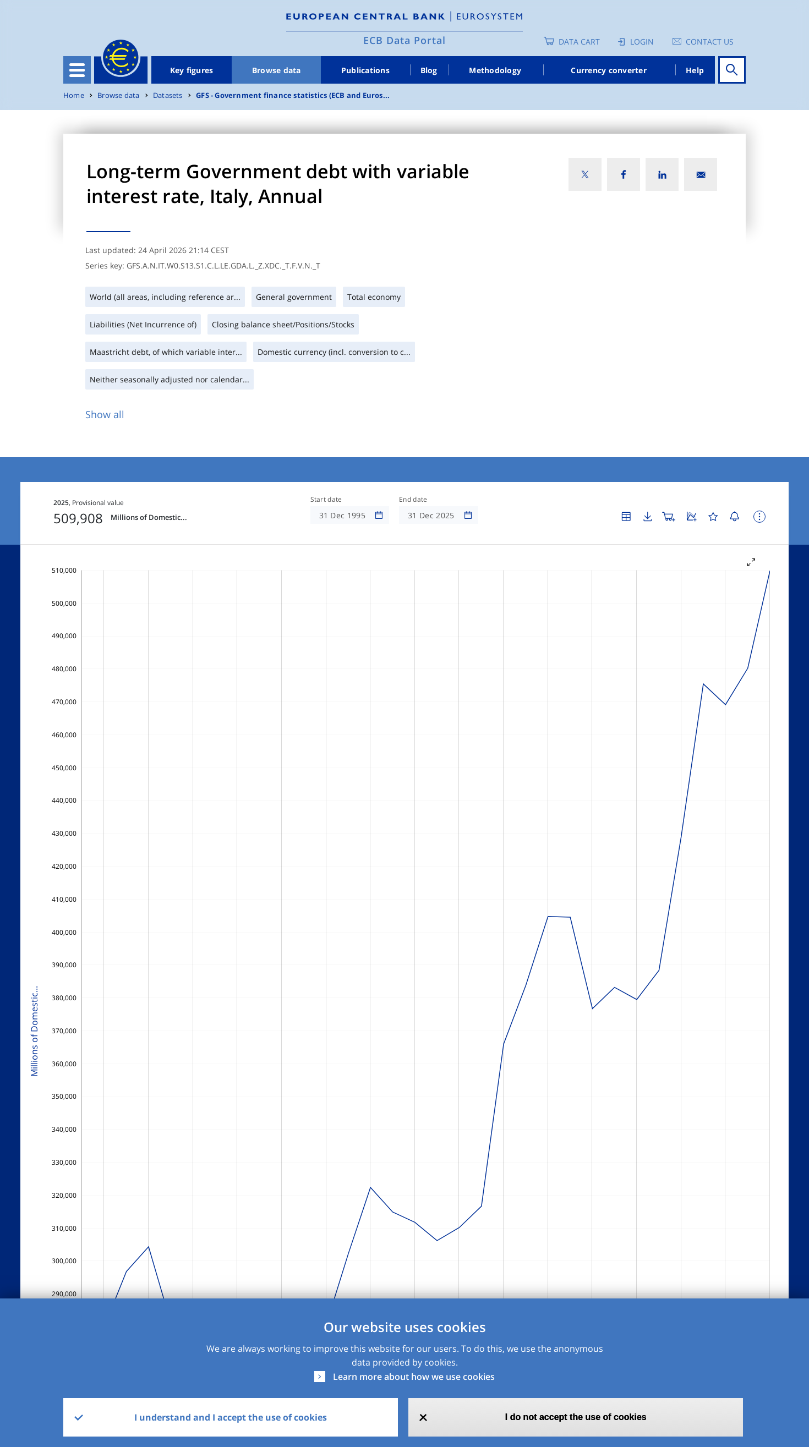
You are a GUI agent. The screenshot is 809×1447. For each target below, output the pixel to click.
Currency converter (609, 70)
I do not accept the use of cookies (576, 1417)
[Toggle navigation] (77, 70)
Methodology (495, 70)
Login (642, 41)
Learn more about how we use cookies (414, 1377)
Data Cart (579, 41)
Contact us (710, 41)
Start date (326, 499)
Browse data (276, 70)
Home (73, 95)
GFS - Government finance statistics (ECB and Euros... (293, 95)
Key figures (192, 70)
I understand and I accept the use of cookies (230, 1417)
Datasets (168, 95)
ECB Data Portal (404, 40)
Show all (104, 414)
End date (413, 499)
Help (695, 70)
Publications (365, 70)
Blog (429, 70)
